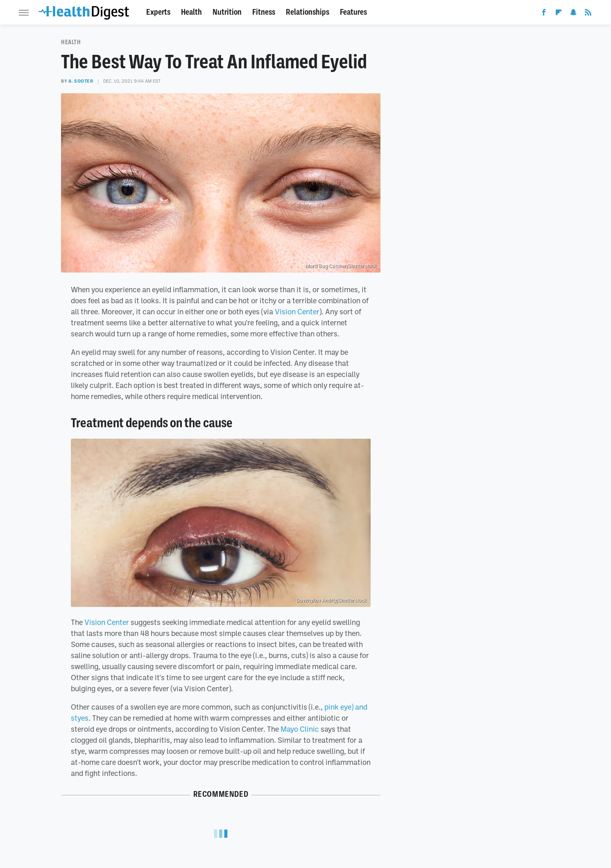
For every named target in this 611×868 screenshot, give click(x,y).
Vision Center (297, 311)
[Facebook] (544, 13)
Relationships (307, 12)
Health (191, 12)
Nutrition (227, 12)
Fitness (263, 12)
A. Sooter (80, 81)
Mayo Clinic (300, 728)
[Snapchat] (573, 13)
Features (353, 12)
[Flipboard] (558, 13)
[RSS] (588, 13)
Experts (158, 12)
